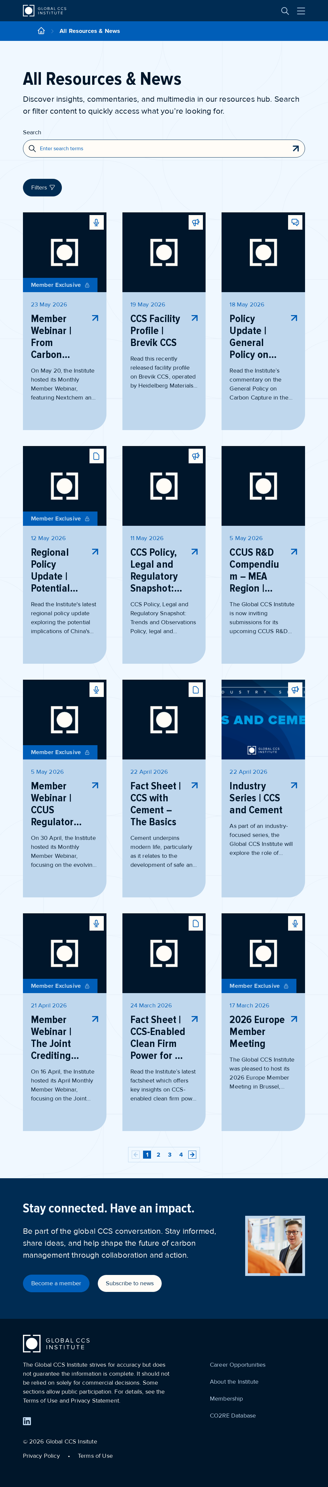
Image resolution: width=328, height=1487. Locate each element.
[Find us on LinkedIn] (27, 1421)
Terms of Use (95, 1455)
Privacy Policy (41, 1455)
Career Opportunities (237, 1364)
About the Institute (234, 1381)
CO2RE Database (233, 1415)
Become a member (56, 1283)
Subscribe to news (130, 1283)
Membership (226, 1398)
